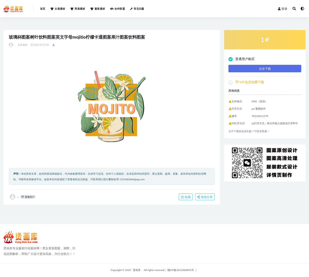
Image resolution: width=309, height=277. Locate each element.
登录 (282, 9)
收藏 (186, 197)
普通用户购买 (241, 59)
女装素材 (22, 44)
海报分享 (205, 197)
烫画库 (137, 270)
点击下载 (265, 68)
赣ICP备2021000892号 (180, 270)
